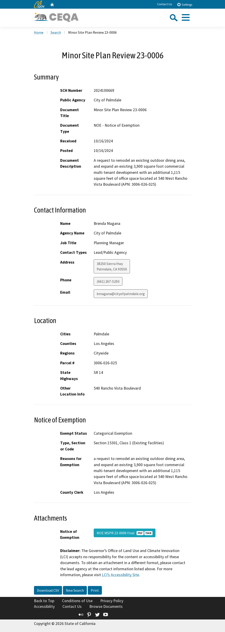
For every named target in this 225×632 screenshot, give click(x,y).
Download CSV (48, 590)
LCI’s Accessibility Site (120, 574)
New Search (75, 590)
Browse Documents (106, 606)
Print (95, 590)
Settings (184, 4)
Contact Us (164, 4)
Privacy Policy (111, 600)
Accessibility (44, 606)
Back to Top (44, 600)
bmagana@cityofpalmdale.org (121, 293)
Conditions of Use (77, 600)
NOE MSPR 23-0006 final (125, 533)
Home (39, 32)
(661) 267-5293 (108, 281)
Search (56, 32)
